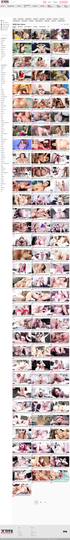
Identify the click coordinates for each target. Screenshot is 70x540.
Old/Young (3, 98)
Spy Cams (3, 148)
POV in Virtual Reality (5, 163)
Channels (35, 6)
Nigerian (2, 89)
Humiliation (3, 53)
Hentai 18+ (3, 130)
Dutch (2, 137)
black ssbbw (42, 18)
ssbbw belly (47, 20)
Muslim (2, 111)
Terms (32, 530)
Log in (49, 2)
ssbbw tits (31, 20)
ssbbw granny (20, 18)
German (2, 189)
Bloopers (2, 100)
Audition (2, 180)
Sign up (55, 2)
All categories (4, 38)
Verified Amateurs (4, 172)
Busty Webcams (50, 6)
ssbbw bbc (55, 18)
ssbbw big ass (28, 18)
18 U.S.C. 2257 (33, 535)
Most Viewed (28, 26)
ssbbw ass (62, 18)
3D (1, 60)
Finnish (2, 181)
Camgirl (2, 170)
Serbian (2, 41)
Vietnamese (3, 45)
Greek (2, 43)
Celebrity (2, 102)
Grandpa (2, 92)
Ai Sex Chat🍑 (27, 6)
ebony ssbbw (24, 20)
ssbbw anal (35, 18)
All (61, 24)
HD (64, 24)
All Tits (2, 6)
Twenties (2, 56)
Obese (2, 178)
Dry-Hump (3, 109)
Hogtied (2, 51)
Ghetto (2, 165)
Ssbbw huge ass (16, 20)
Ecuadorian (3, 40)
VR (67, 24)
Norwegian (3, 94)
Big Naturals (11, 6)
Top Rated (19, 26)
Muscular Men (3, 105)
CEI (1, 58)
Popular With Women (5, 122)
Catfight (2, 150)
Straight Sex (3, 168)
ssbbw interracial (61, 20)
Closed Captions (4, 96)
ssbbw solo (53, 20)
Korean (2, 159)
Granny (2, 146)
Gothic (2, 107)
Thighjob (2, 120)
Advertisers (20, 535)
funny (2, 135)
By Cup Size (42, 26)
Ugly (2, 115)
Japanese (3, 161)
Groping (2, 91)
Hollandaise (3, 47)
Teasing (2, 143)
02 (41, 502)
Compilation (3, 157)
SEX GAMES (59, 6)
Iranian (2, 128)
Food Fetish (3, 54)
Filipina (2, 167)
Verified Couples (4, 133)
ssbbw (14, 18)
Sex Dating (66, 6)
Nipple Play (3, 141)
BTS (1, 185)
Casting (2, 154)
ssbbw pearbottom (39, 20)
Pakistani (2, 124)
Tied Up (2, 176)
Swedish (2, 49)
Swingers (2, 187)
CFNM (2, 126)
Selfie (2, 174)
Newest (14, 26)
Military (2, 104)
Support (19, 532)
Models (42, 6)
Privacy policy (33, 532)
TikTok (2, 144)
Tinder (2, 118)
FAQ (19, 530)
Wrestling (2, 152)
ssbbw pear (49, 18)
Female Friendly (4, 139)
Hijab (2, 117)
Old (1, 191)
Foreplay (2, 113)
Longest (35, 26)
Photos (19, 6)
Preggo (2, 131)
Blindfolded (3, 183)
